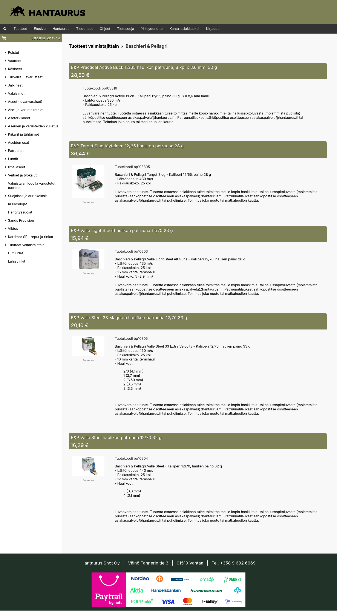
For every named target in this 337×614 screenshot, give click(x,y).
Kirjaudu (213, 28)
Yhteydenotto (152, 28)
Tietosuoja (125, 28)
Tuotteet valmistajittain (94, 46)
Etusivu (40, 28)
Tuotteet (20, 28)
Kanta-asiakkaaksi (184, 28)
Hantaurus (61, 28)
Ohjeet (105, 28)
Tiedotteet (84, 28)
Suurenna (88, 202)
